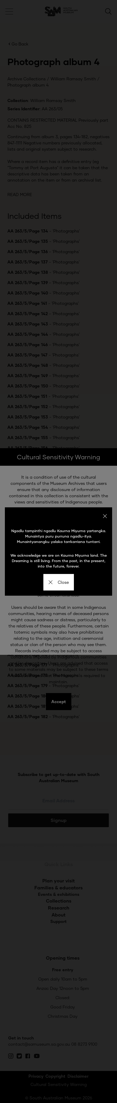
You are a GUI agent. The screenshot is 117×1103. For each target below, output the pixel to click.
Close (58, 582)
